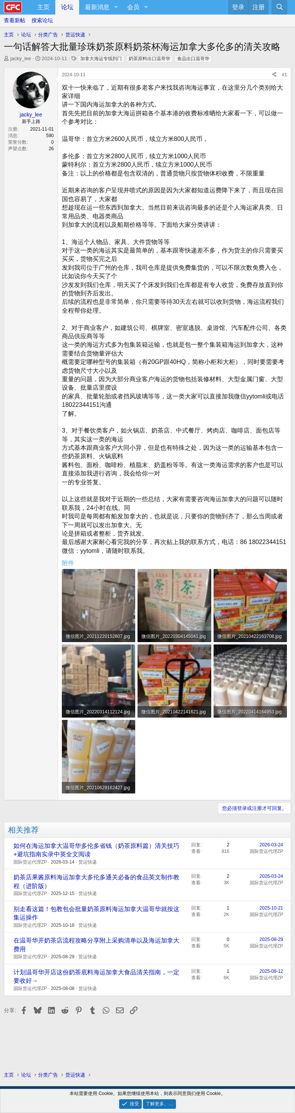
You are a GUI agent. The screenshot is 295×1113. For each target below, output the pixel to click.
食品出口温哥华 (193, 58)
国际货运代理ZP (30, 862)
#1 (284, 74)
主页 (43, 7)
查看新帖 (14, 20)
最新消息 (97, 7)
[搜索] (279, 7)
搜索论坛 (42, 20)
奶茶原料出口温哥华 (149, 58)
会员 (133, 7)
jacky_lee (20, 58)
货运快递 (87, 862)
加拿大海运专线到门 (101, 58)
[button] (115, 7)
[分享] (274, 74)
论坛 (67, 7)
